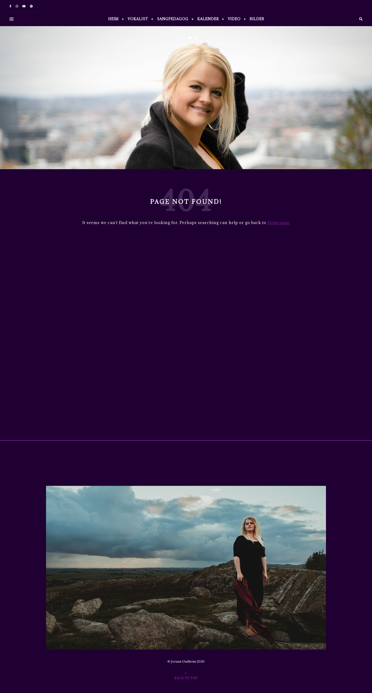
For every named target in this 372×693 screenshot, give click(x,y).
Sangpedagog (172, 19)
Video (234, 19)
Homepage (278, 222)
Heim (113, 19)
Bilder (257, 19)
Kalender (208, 19)
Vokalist (138, 19)
